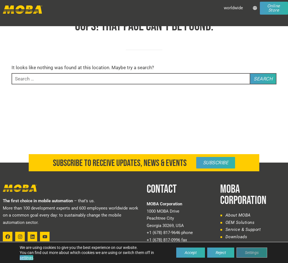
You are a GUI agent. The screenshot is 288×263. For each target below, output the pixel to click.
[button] (5, 21)
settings (26, 257)
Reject (221, 252)
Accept (191, 252)
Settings (252, 252)
